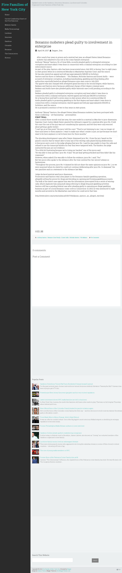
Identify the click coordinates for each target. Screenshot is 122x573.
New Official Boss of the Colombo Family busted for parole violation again (66, 408)
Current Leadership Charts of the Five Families (15, 20)
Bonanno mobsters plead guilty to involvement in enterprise (73, 44)
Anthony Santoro (42, 237)
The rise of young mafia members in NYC (55, 450)
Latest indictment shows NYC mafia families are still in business (63, 400)
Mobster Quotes (10, 25)
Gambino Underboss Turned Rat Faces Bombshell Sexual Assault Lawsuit (66, 384)
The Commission (11, 54)
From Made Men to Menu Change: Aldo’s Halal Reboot (59, 417)
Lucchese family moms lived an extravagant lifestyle (59, 442)
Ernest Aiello (65, 237)
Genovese (8, 37)
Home (7, 15)
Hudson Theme (42, 571)
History (7, 58)
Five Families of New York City (15, 7)
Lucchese (8, 33)
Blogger (69, 569)
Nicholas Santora (74, 237)
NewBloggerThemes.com (63, 571)
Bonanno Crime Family (54, 237)
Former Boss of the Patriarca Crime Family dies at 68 (59, 457)
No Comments (95, 237)
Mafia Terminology (12, 29)
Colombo (8, 45)
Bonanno (8, 49)
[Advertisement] (76, 24)
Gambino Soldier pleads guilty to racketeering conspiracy (61, 433)
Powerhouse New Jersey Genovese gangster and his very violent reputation (67, 393)
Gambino (8, 41)
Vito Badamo (83, 237)
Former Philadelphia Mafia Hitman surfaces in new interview (62, 426)
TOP (118, 569)
